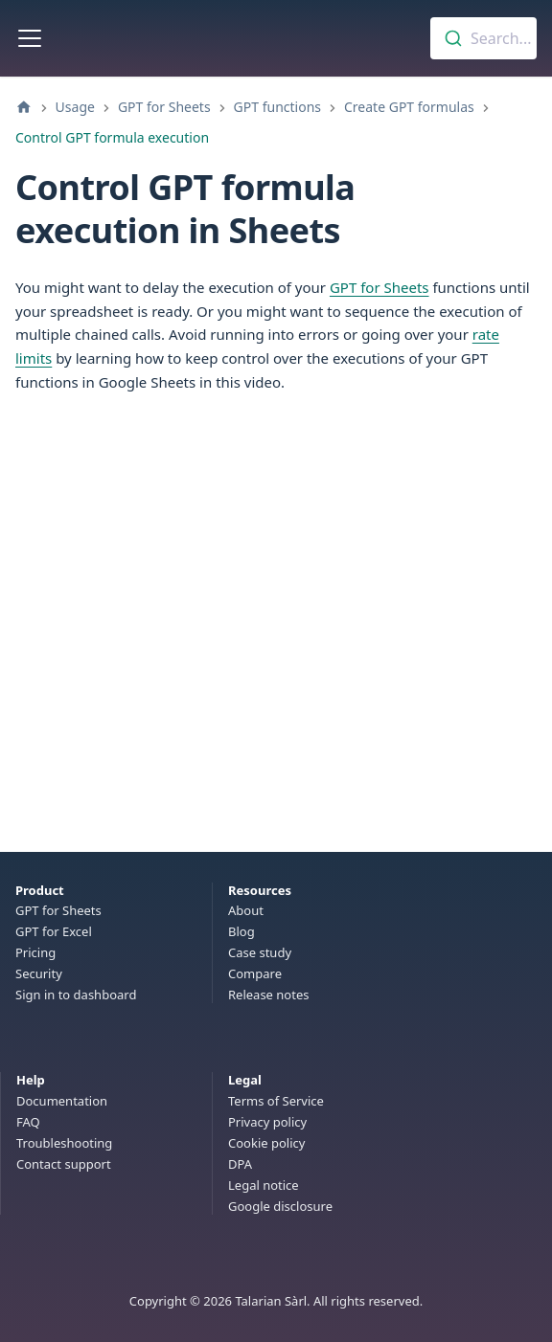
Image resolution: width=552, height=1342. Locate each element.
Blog (241, 931)
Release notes (269, 994)
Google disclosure (280, 1206)
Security (38, 973)
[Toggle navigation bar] (29, 38)
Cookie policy (266, 1143)
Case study (259, 952)
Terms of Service (276, 1100)
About (246, 910)
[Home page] (24, 107)
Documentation (61, 1100)
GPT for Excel (53, 931)
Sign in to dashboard (75, 994)
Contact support (63, 1164)
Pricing (35, 952)
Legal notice (263, 1185)
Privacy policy (267, 1121)
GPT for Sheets (379, 287)
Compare (255, 973)
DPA (240, 1164)
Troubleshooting (64, 1143)
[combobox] (483, 38)
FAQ (28, 1121)
